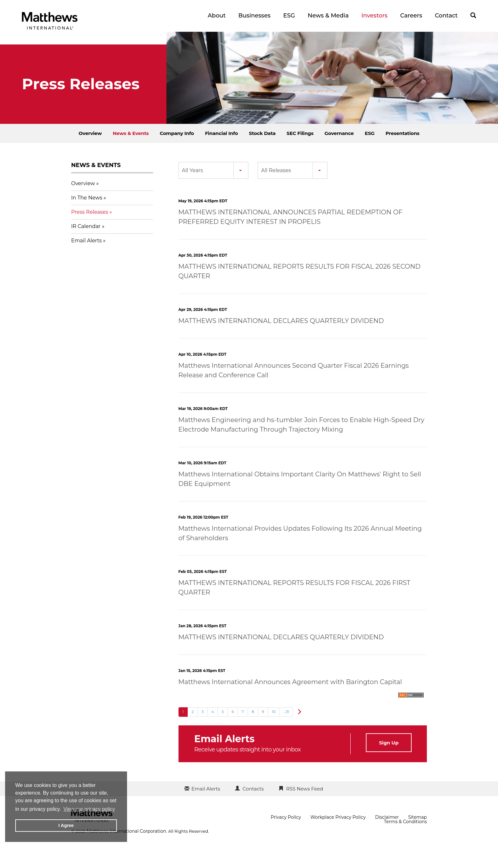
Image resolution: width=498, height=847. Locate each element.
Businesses (254, 15)
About (217, 15)
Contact (446, 15)
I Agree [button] (66, 825)
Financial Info (221, 133)
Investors (374, 15)
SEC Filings (299, 133)
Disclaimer (387, 817)
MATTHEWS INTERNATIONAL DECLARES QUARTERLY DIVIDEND (281, 321)
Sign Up (388, 743)
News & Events (131, 133)
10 (273, 711)
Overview (90, 133)
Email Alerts (86, 241)
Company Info (177, 133)
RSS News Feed (304, 789)
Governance (339, 133)
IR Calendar (86, 226)
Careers (411, 15)
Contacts (253, 789)
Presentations (403, 133)
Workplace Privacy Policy (338, 817)
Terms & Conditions (405, 821)
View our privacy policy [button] (89, 809)
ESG (289, 15)
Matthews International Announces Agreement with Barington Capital (290, 682)
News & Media (328, 15)
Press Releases (89, 212)
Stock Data (262, 133)
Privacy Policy (286, 817)
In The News (86, 198)
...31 (286, 711)
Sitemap (417, 817)
